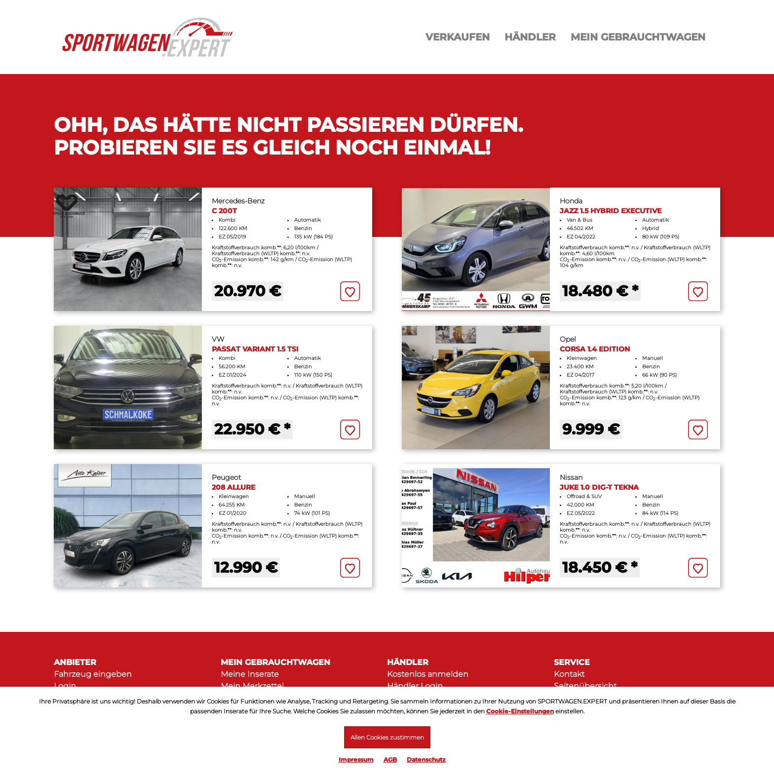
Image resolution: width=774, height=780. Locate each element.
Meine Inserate (250, 674)
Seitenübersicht (585, 686)
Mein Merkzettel (252, 686)
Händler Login (415, 686)
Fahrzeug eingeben (93, 674)
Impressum (356, 759)
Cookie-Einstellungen (520, 711)
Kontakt (569, 674)
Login (65, 686)
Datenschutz (426, 759)
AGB (390, 759)
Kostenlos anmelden (427, 674)
